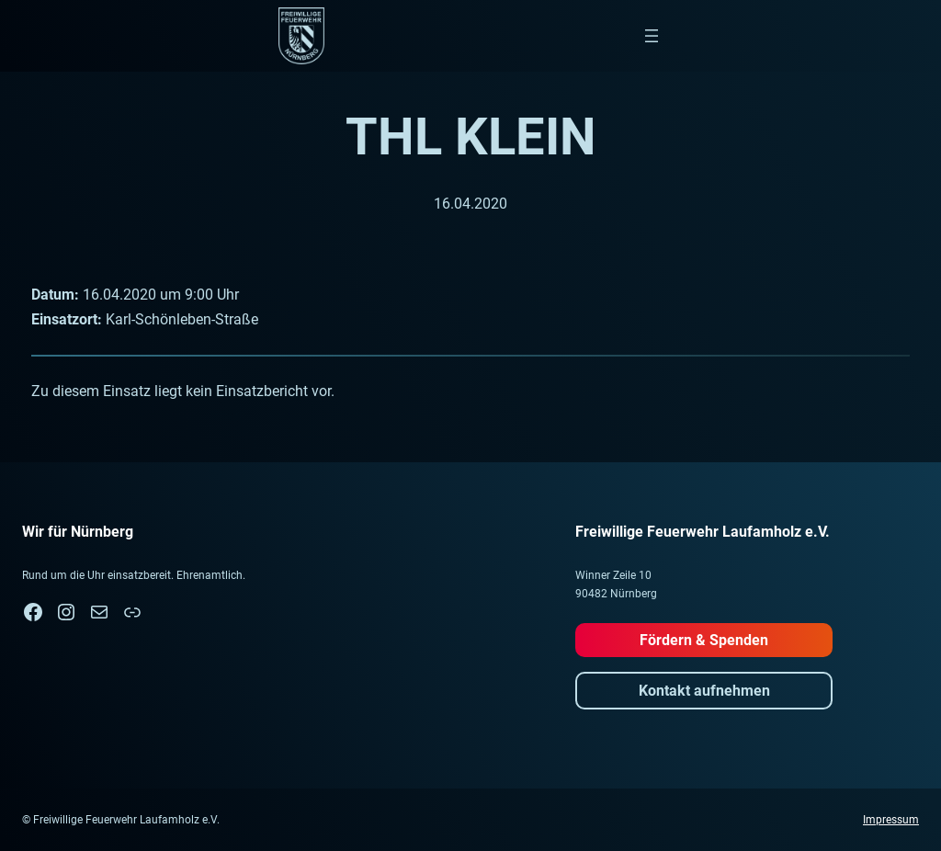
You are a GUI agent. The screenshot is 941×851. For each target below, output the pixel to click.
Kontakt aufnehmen (704, 690)
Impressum (891, 819)
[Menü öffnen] (652, 36)
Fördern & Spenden (704, 640)
